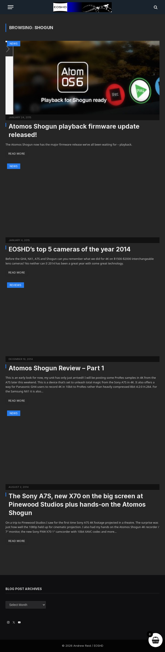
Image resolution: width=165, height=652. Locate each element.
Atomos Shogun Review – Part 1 (56, 368)
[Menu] (10, 7)
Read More (16, 153)
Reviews (15, 285)
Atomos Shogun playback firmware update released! (74, 131)
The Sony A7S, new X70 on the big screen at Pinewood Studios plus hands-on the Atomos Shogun (77, 504)
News (14, 43)
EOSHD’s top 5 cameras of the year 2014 (70, 249)
